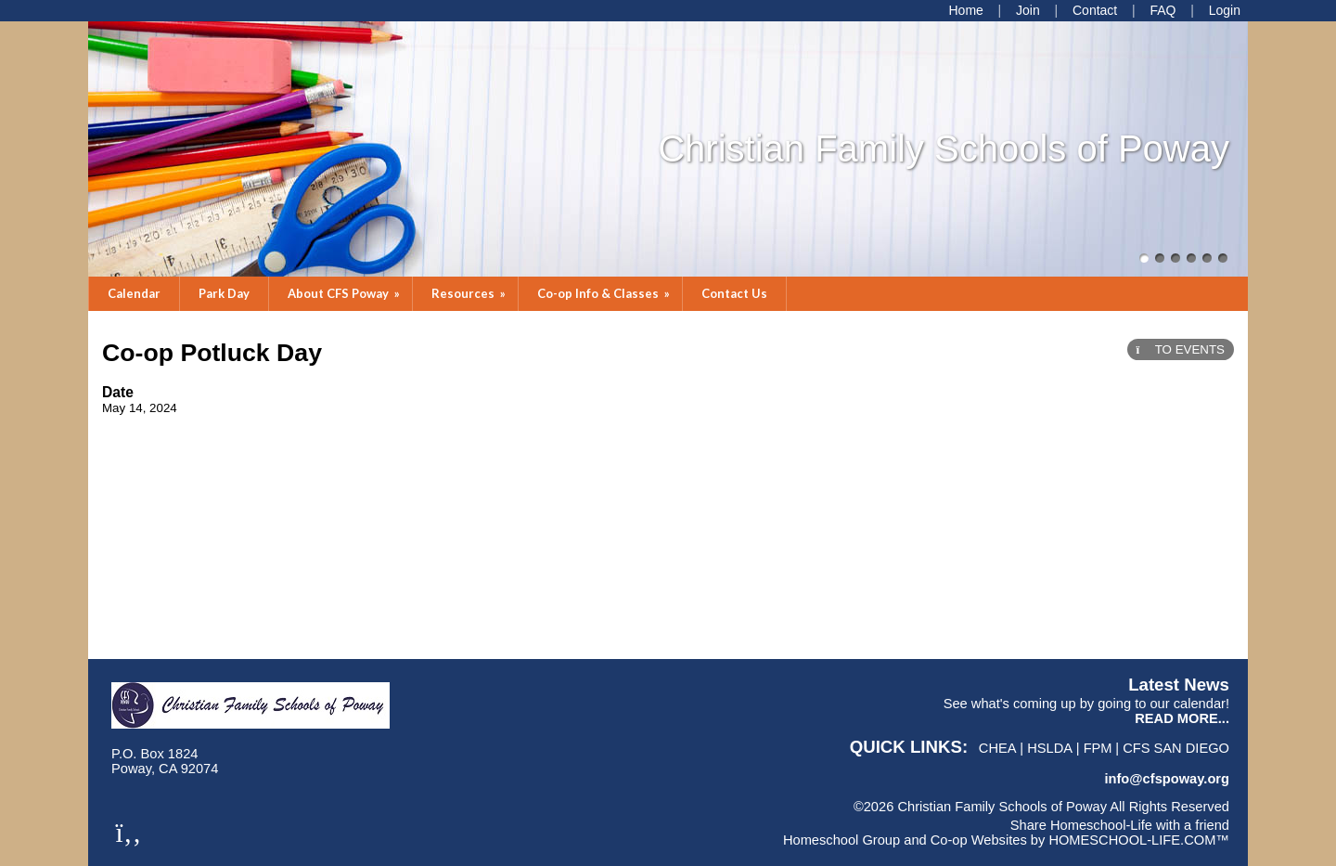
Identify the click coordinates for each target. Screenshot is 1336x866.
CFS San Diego (1176, 748)
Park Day (224, 293)
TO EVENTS (1181, 349)
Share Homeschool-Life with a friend (1119, 825)
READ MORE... (1182, 718)
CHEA (998, 748)
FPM (1098, 748)
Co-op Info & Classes (605, 293)
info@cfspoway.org (1166, 778)
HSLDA (1050, 748)
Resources (469, 293)
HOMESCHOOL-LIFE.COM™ (1138, 840)
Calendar (134, 293)
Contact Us (734, 293)
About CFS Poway (345, 293)
